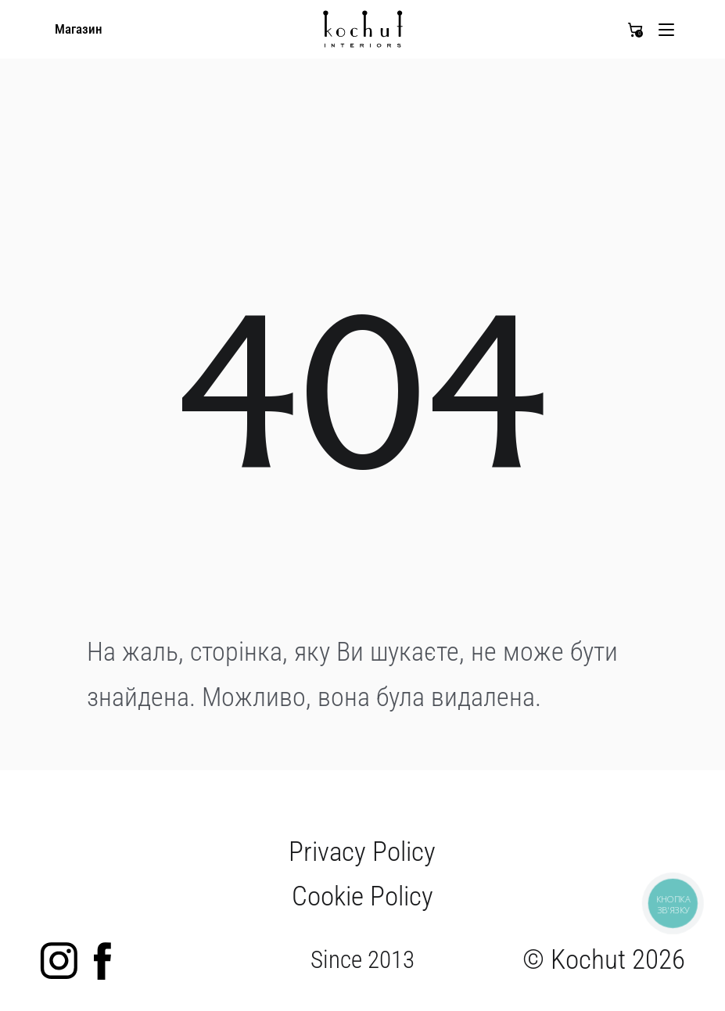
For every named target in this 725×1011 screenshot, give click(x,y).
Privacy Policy (362, 851)
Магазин (78, 29)
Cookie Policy (362, 896)
